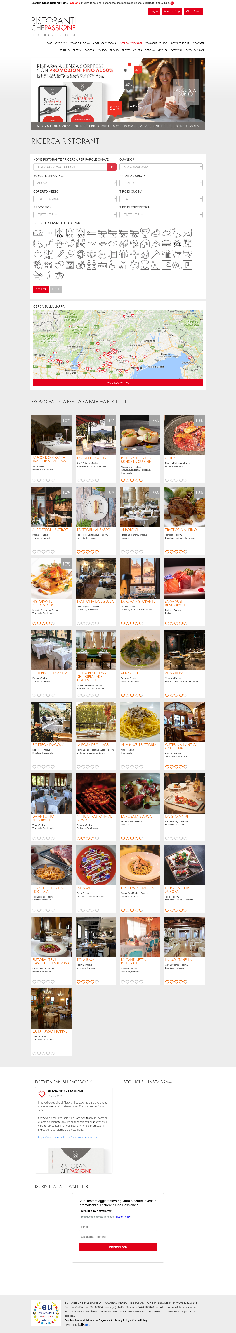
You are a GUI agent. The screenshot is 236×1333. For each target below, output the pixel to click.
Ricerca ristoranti (130, 43)
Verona (150, 50)
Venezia (137, 50)
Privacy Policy (121, 1320)
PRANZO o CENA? (132, 175)
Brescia (77, 50)
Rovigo (102, 50)
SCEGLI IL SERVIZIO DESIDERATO (57, 223)
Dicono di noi (195, 50)
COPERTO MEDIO (45, 191)
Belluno (65, 50)
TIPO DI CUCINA (130, 191)
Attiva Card (193, 11)
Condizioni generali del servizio (81, 1320)
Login (154, 11)
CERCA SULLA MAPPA (49, 306)
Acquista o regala (104, 43)
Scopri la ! (56, 2)
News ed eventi (180, 43)
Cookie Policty (139, 1320)
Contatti (198, 43)
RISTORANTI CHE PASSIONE (65, 1091)
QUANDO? (126, 159)
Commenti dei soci (156, 43)
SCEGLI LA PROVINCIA (49, 175)
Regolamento (106, 1320)
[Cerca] (112, 167)
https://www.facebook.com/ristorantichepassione (67, 1137)
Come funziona (80, 43)
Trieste (126, 50)
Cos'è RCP (61, 43)
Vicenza (162, 50)
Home (48, 43)
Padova (89, 50)
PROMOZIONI (42, 207)
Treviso (114, 50)
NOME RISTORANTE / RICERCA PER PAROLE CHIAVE (71, 159)
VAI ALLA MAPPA (118, 382)
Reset (55, 289)
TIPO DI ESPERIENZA (134, 207)
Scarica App (172, 11)
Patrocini (177, 50)
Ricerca (40, 289)
